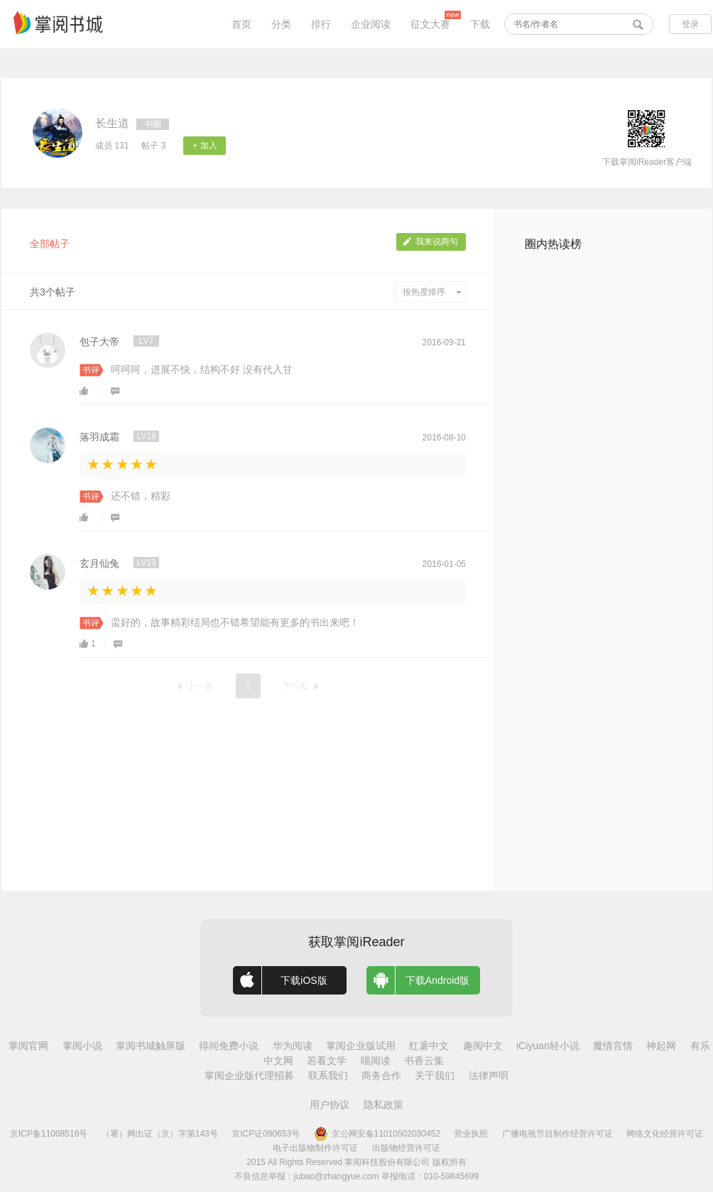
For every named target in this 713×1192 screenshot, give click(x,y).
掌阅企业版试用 (361, 1045)
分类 (281, 24)
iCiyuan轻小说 (547, 1045)
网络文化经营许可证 (664, 1134)
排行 (321, 24)
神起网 (661, 1045)
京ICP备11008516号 (48, 1134)
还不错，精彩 (140, 496)
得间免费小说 (228, 1045)
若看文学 (327, 1060)
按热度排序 (432, 292)
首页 (241, 24)
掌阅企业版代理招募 (249, 1075)
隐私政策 (383, 1104)
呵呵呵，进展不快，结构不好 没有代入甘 (202, 369)
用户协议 (329, 1104)
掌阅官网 (28, 1045)
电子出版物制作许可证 (315, 1148)
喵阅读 (376, 1060)
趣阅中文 (483, 1045)
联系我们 (328, 1075)
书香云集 (424, 1060)
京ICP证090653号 (266, 1134)
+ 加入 (204, 146)
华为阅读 (292, 1045)
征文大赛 (430, 24)
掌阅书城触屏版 (150, 1045)
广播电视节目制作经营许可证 (557, 1134)
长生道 (112, 123)
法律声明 (488, 1075)
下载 (480, 24)
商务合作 (381, 1075)
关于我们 (435, 1075)
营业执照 (471, 1134)
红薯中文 (429, 1045)
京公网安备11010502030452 (377, 1134)
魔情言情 (613, 1045)
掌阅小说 (82, 1045)
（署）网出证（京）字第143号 (160, 1134)
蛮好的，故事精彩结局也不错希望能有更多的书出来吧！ (235, 622)
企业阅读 (371, 24)
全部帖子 (50, 243)
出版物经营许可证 (406, 1148)
